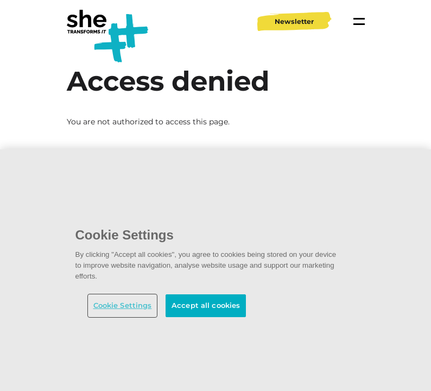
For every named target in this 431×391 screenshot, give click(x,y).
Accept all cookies (206, 305)
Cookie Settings (122, 305)
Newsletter (294, 21)
